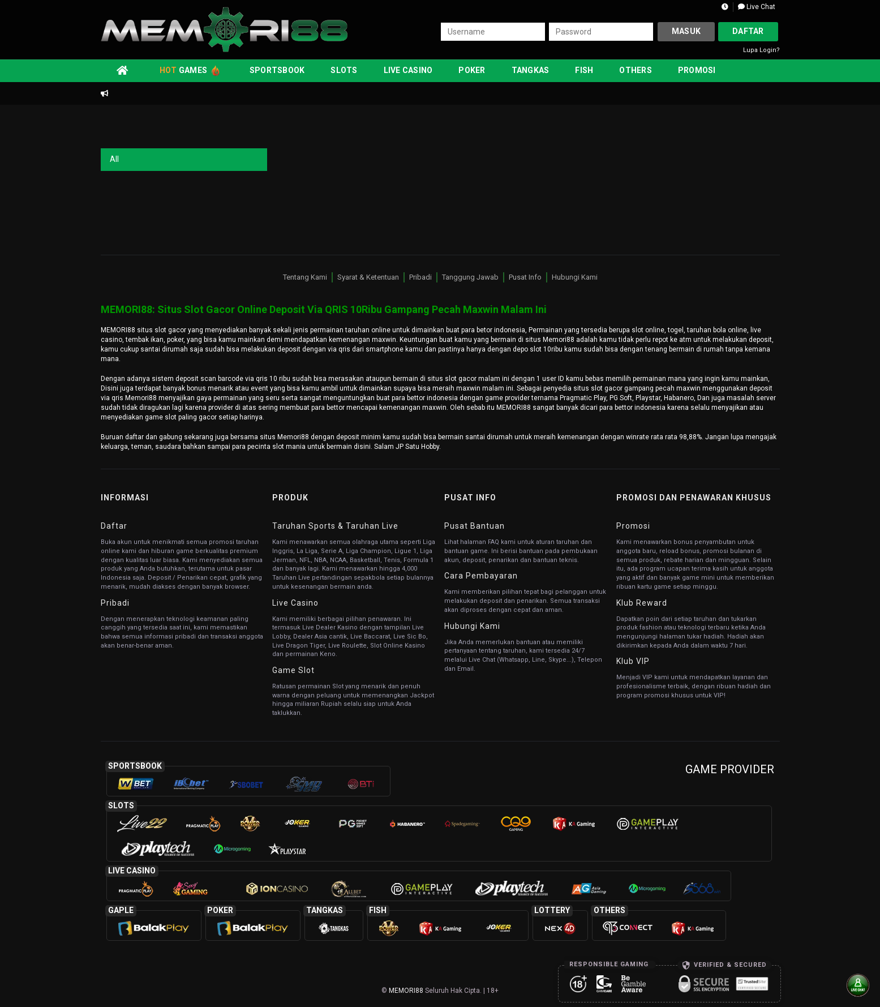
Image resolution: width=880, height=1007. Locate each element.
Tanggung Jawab (470, 277)
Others (635, 70)
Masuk (686, 31)
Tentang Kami (305, 277)
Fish (584, 70)
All (114, 159)
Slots (343, 70)
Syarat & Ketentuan (368, 277)
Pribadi (420, 277)
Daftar (748, 31)
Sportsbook (277, 70)
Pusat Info (525, 277)
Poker (471, 70)
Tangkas (531, 70)
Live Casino (408, 70)
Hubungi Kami (575, 277)
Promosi (697, 70)
